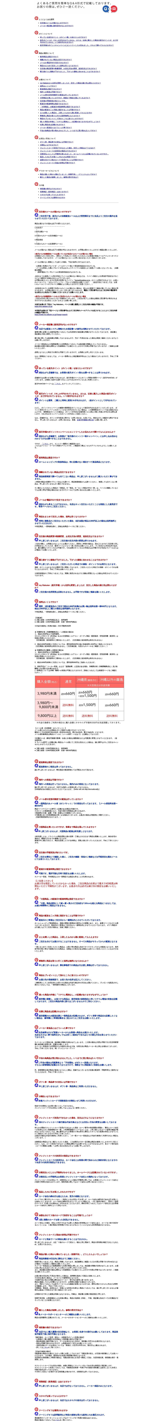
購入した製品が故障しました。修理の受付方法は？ (59, 177)
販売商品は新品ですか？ (49, 57)
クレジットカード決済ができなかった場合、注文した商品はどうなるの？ (67, 148)
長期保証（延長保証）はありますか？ (54, 192)
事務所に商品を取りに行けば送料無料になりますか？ (60, 116)
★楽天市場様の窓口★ (85, 420)
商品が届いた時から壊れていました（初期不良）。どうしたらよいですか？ (68, 174)
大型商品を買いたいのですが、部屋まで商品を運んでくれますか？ (65, 98)
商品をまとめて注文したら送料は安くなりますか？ (59, 66)
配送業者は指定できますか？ (51, 89)
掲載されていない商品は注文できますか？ (56, 60)
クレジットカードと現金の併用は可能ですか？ (57, 163)
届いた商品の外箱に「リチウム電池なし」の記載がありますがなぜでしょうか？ (70, 122)
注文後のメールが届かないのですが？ (54, 23)
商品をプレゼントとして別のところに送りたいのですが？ (62, 119)
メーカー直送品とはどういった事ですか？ (56, 128)
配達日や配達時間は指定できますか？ (54, 104)
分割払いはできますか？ (49, 145)
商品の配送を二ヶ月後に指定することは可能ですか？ (60, 110)
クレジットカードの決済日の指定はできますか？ (58, 151)
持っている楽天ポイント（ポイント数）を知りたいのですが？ (63, 37)
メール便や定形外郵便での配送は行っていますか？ (59, 95)
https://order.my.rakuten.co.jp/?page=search (51, 315)
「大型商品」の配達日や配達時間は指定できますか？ (60, 107)
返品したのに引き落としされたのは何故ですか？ (58, 157)
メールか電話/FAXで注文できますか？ (54, 63)
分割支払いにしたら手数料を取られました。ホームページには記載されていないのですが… (74, 154)
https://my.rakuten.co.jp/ (43, 306)
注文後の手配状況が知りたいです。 (53, 101)
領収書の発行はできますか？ (51, 189)
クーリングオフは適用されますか (52, 197)
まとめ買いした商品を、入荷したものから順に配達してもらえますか (66, 113)
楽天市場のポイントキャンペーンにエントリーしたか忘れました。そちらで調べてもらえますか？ (77, 45)
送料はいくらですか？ (48, 86)
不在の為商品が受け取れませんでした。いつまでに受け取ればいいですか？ (68, 131)
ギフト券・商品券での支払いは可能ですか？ (57, 142)
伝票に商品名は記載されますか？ (52, 125)
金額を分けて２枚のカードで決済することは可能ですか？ (62, 160)
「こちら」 (58, 384)
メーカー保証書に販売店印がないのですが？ (57, 26)
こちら (69, 1108)
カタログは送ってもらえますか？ (52, 195)
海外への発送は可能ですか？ (51, 92)
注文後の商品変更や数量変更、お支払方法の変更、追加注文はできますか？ (68, 68)
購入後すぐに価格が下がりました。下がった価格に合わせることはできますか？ (70, 71)
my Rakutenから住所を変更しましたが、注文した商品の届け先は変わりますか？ (70, 83)
